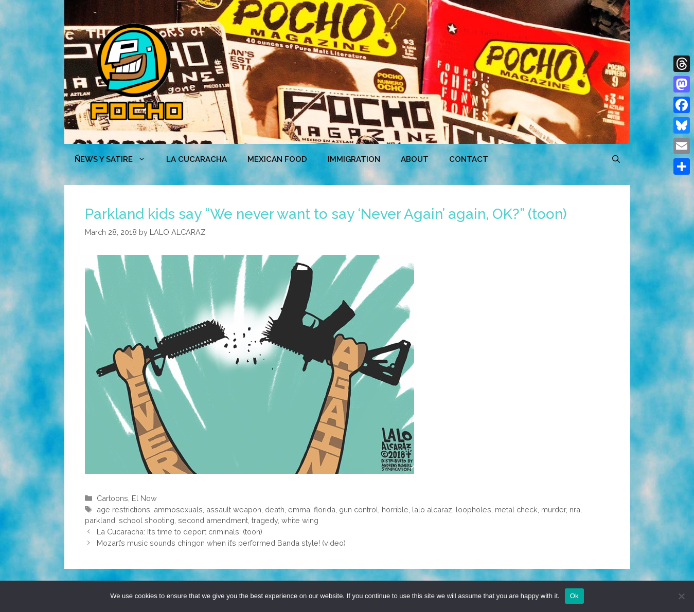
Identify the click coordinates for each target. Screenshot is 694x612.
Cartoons (112, 498)
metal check (516, 509)
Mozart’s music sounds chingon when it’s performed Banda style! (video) (221, 543)
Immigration (354, 159)
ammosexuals (178, 509)
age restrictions (123, 509)
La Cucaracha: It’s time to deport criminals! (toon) (179, 531)
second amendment (213, 520)
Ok (574, 596)
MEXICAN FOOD (277, 159)
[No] (681, 596)
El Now (144, 498)
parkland (100, 520)
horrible (395, 509)
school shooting (146, 520)
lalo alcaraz (432, 509)
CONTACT (468, 159)
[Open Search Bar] (616, 159)
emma (299, 509)
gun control (358, 509)
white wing (299, 520)
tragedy (265, 520)
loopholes (473, 509)
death (274, 509)
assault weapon (233, 509)
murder (553, 509)
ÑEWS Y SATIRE (115, 159)
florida (324, 509)
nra (575, 509)
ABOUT (415, 159)
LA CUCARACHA (196, 159)
